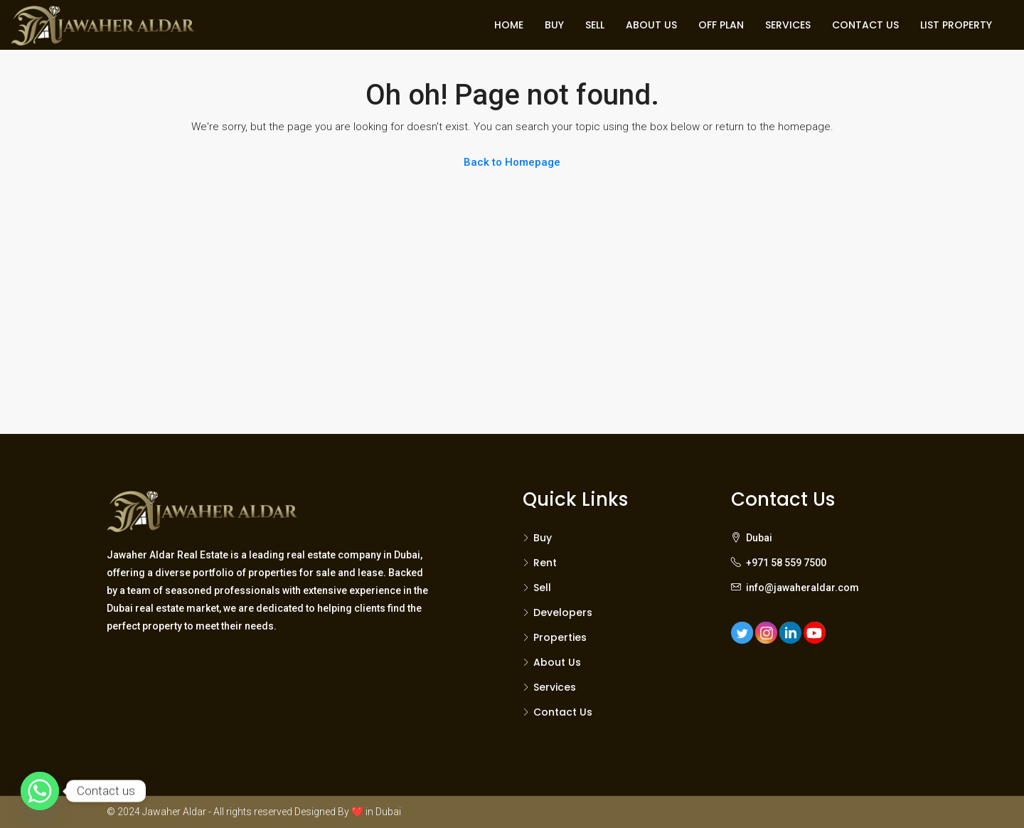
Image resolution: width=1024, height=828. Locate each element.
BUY (554, 25)
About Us (557, 662)
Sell (542, 587)
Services (554, 687)
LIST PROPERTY (956, 25)
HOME (508, 25)
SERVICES (788, 25)
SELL (594, 25)
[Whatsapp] (40, 791)
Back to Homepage (512, 162)
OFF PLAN (721, 25)
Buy (542, 538)
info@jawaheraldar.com (802, 587)
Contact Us (562, 712)
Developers (562, 612)
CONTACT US (865, 25)
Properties (560, 637)
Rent (545, 563)
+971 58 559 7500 (786, 562)
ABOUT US (651, 25)
